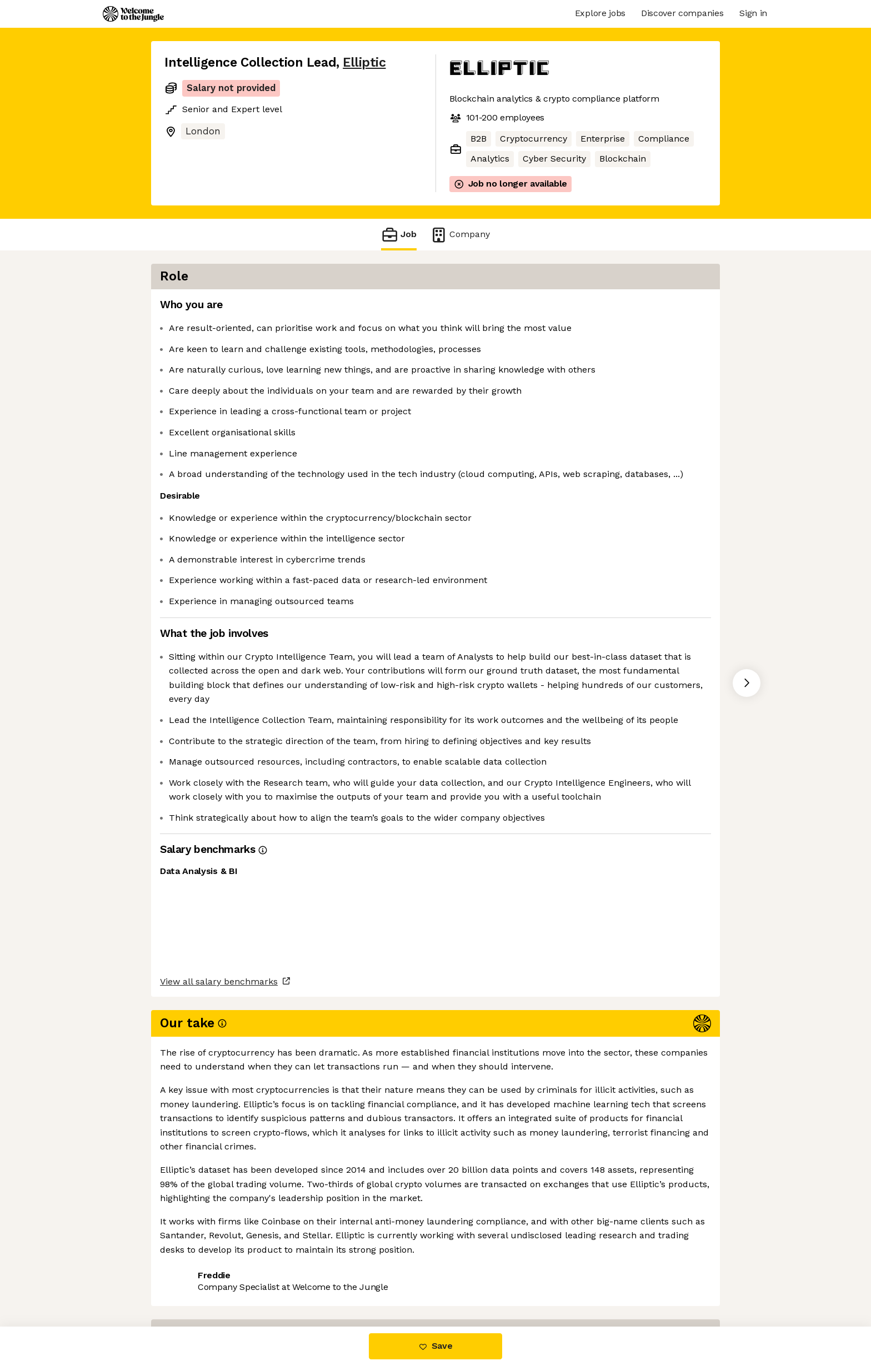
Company (460, 234)
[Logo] (133, 14)
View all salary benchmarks (219, 1237)
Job (399, 234)
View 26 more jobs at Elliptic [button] (304, 1280)
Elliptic (364, 62)
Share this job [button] (195, 1280)
